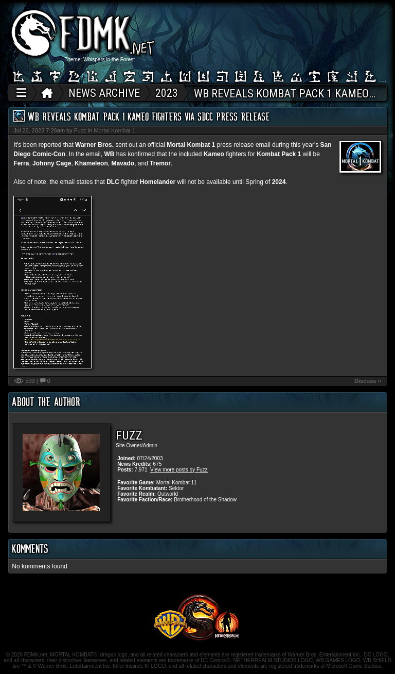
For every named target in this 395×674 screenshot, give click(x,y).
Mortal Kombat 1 (114, 130)
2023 (166, 93)
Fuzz (80, 130)
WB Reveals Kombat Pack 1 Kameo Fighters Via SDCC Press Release (149, 116)
